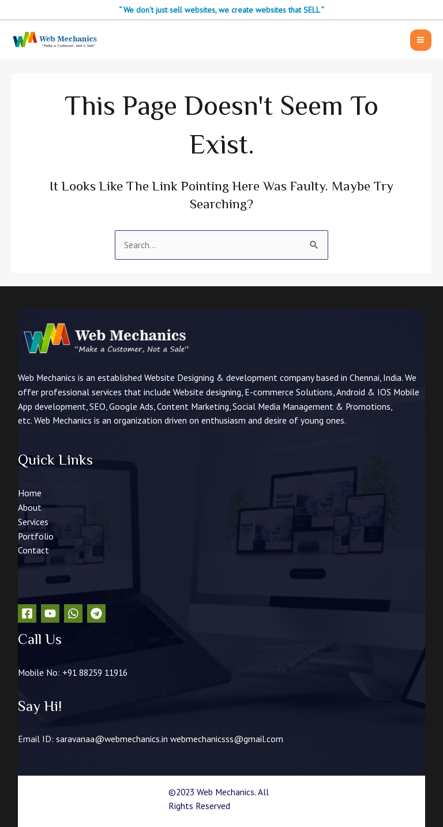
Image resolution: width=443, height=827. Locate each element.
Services (33, 521)
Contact (33, 550)
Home (30, 493)
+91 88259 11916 (94, 672)
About (30, 507)
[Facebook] (27, 613)
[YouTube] (50, 613)
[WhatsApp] (73, 613)
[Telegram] (96, 613)
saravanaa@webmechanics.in (112, 738)
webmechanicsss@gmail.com (226, 738)
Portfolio (36, 536)
